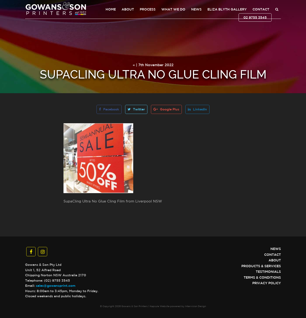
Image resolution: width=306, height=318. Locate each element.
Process (148, 9)
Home (111, 9)
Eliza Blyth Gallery (227, 9)
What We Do (173, 9)
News (196, 9)
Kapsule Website (160, 306)
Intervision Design (195, 306)
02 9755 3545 (255, 17)
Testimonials (268, 272)
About (128, 9)
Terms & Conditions (262, 277)
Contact (261, 9)
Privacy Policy (266, 283)
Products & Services (261, 266)
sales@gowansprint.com (55, 285)
